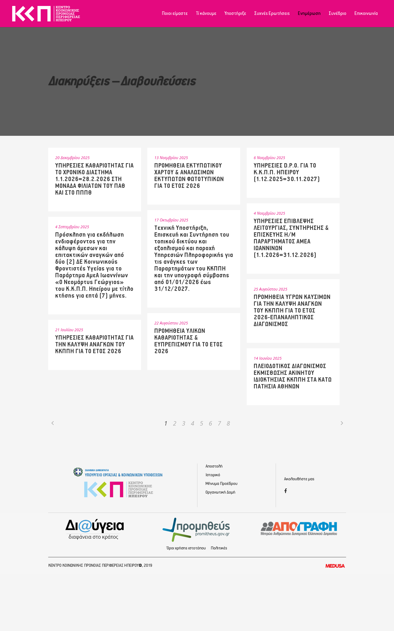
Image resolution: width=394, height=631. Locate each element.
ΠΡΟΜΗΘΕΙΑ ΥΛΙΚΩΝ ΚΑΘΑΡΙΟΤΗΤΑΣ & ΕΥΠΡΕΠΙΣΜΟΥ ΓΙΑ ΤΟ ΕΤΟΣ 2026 (188, 341)
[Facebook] (285, 491)
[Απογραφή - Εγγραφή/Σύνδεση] (299, 528)
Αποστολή (214, 466)
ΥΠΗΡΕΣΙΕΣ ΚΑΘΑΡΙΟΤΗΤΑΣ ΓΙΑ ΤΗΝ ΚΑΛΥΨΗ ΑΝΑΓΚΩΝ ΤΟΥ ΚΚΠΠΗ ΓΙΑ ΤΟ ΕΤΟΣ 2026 (94, 344)
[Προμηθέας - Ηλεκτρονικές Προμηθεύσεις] (197, 529)
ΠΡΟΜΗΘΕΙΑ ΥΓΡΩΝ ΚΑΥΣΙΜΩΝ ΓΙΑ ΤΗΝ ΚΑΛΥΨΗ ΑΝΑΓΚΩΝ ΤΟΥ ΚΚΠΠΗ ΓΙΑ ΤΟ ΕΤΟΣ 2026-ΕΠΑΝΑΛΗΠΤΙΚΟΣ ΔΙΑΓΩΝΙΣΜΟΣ (292, 311)
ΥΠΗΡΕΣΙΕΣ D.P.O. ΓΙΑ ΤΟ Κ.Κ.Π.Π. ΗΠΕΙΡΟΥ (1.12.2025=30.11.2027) (287, 172)
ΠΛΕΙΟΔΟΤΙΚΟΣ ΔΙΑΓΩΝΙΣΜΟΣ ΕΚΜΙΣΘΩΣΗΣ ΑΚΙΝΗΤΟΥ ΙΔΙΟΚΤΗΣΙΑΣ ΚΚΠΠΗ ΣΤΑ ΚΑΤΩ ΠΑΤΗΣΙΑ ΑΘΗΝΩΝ (293, 376)
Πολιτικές (219, 548)
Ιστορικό (213, 475)
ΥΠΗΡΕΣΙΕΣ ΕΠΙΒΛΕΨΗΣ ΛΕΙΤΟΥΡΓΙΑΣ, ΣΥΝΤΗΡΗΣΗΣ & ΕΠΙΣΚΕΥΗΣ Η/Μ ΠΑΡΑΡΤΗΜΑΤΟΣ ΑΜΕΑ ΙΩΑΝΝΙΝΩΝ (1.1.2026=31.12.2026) (291, 238)
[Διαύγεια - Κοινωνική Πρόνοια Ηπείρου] (95, 529)
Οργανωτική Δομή (220, 492)
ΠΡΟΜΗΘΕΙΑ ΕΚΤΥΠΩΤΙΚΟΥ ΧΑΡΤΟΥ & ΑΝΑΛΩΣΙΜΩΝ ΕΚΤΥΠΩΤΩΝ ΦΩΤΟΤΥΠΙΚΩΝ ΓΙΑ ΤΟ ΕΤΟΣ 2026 (189, 175)
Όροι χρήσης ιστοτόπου (186, 548)
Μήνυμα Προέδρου (221, 483)
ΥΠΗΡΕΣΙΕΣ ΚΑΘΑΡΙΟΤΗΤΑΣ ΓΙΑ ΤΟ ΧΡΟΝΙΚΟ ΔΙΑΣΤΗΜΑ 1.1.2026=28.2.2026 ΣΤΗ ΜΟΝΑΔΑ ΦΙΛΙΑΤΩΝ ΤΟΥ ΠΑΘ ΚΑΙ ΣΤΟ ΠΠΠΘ (94, 179)
